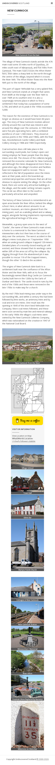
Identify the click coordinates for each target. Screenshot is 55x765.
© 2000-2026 (43, 759)
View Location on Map (22, 435)
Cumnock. (7, 70)
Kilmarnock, (27, 67)
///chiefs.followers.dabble (23, 441)
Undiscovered (15, 3)
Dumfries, (40, 64)
